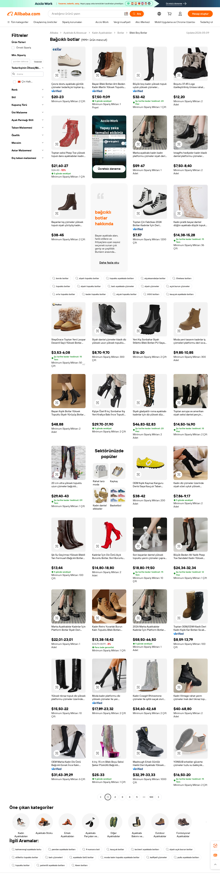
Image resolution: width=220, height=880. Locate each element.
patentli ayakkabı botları (51, 865)
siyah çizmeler (150, 286)
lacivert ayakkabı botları (145, 849)
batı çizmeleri (54, 857)
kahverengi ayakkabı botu (26, 849)
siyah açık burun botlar (179, 849)
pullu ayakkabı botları (186, 857)
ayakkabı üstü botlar (81, 857)
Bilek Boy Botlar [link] (138, 32)
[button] (126, 14)
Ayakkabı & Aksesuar (75, 32)
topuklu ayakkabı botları (120, 278)
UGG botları (151, 294)
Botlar (120, 32)
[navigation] (27, 415)
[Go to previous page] (100, 797)
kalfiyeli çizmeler (156, 857)
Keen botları (80, 865)
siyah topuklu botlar (87, 278)
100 (151, 797)
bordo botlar (60, 278)
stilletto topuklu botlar (25, 857)
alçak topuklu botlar (125, 294)
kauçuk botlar (115, 849)
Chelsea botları (181, 278)
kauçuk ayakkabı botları (180, 294)
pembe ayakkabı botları (61, 849)
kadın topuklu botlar (94, 294)
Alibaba (54, 32)
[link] (215, 845)
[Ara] (137, 14)
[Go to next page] (158, 797)
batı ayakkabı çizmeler (121, 286)
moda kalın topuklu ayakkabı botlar (120, 857)
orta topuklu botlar (63, 294)
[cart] (170, 14)
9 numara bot (91, 849)
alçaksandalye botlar (153, 278)
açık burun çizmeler (178, 286)
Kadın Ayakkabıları (102, 32)
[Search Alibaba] (86, 14)
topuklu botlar (61, 286)
